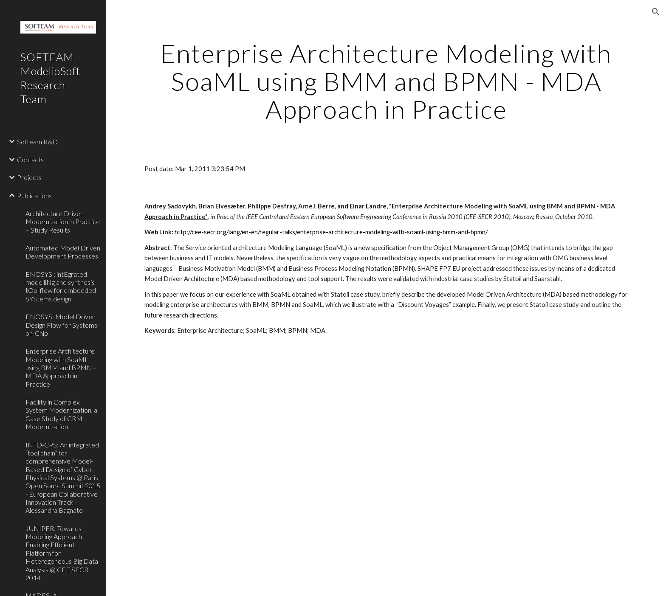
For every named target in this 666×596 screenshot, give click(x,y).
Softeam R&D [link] (37, 142)
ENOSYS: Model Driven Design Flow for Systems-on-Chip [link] (62, 324)
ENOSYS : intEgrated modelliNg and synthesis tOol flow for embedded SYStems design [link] (60, 286)
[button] (656, 12)
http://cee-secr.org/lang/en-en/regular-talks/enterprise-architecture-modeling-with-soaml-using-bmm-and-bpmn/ (331, 232)
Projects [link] (29, 177)
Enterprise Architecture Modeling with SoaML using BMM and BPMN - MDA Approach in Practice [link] (60, 367)
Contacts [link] (30, 159)
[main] (386, 81)
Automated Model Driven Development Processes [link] (62, 252)
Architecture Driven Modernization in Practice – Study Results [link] (62, 221)
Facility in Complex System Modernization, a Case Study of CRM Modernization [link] (61, 414)
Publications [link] (34, 195)
